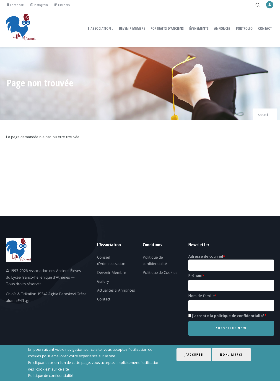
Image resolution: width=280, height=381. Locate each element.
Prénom (195, 275)
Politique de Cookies (160, 272)
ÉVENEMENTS (199, 28)
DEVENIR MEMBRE (132, 28)
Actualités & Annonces (116, 290)
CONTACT (265, 28)
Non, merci (231, 354)
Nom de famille (201, 295)
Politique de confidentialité (50, 375)
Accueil (263, 115)
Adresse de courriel (205, 256)
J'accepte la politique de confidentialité (228, 315)
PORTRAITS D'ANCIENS (167, 28)
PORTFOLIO (244, 28)
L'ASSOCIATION (101, 28)
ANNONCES (222, 28)
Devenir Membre (111, 272)
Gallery (103, 281)
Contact (103, 299)
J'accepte (193, 354)
